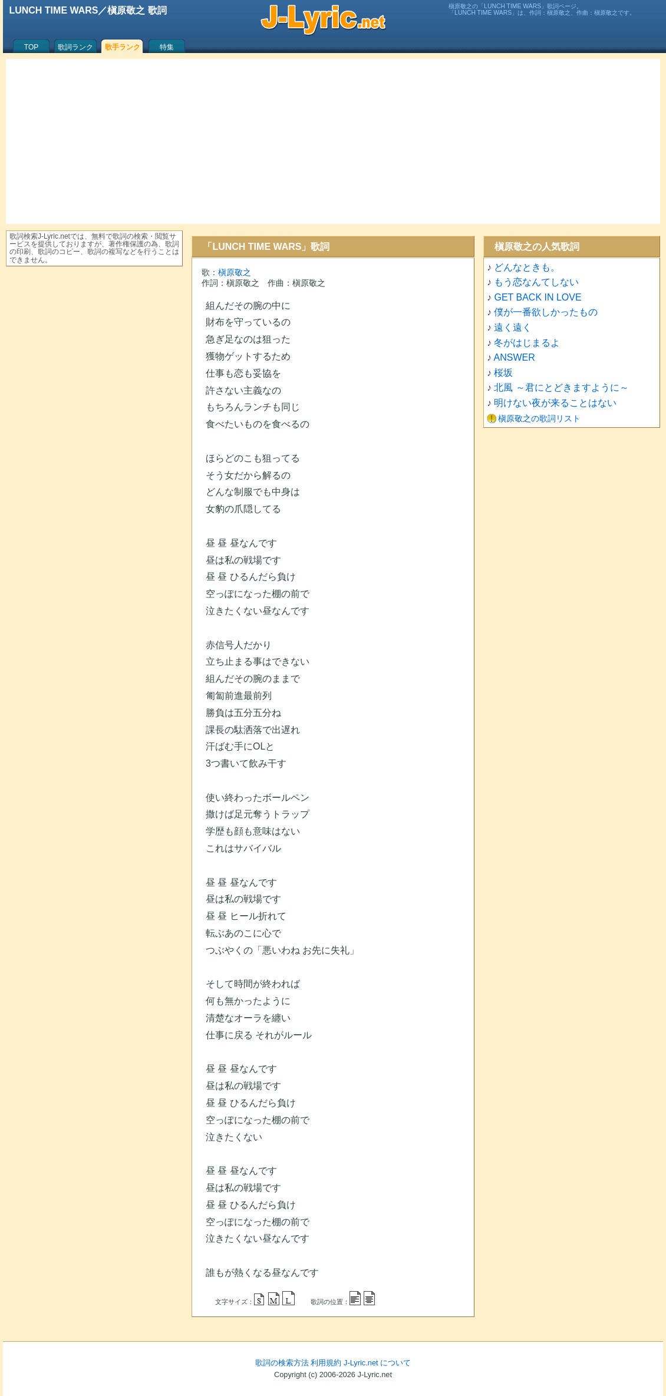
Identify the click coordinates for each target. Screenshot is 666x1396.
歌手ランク (122, 47)
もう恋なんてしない (536, 282)
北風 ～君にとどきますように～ (561, 387)
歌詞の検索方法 (282, 1362)
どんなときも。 (527, 267)
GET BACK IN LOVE (537, 297)
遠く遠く (513, 327)
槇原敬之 (234, 272)
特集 (167, 47)
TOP (31, 47)
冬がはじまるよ (527, 343)
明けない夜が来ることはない (555, 403)
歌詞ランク (75, 47)
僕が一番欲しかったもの (546, 312)
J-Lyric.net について (377, 1362)
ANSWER (514, 357)
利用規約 (326, 1362)
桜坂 (503, 373)
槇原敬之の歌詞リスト (539, 418)
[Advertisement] (333, 141)
